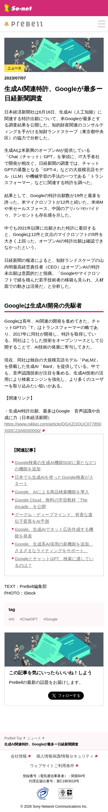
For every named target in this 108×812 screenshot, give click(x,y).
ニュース (34, 738)
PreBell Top (13, 738)
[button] (101, 24)
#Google (50, 619)
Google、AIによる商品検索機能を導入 (52, 491)
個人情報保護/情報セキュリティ (67, 756)
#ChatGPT (29, 619)
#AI (11, 619)
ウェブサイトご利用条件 (54, 765)
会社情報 (21, 756)
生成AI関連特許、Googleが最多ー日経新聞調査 (41, 744)
